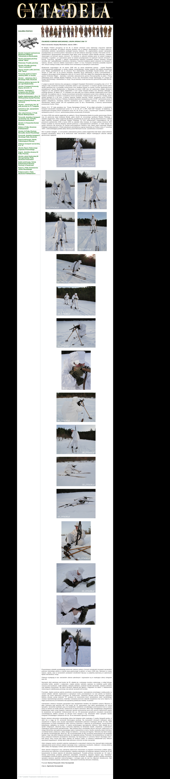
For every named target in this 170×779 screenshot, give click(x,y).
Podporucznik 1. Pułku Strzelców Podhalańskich (27, 172)
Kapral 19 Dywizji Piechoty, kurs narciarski (29, 101)
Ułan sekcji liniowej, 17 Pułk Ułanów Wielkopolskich (27, 113)
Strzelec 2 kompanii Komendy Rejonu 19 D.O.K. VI (28, 87)
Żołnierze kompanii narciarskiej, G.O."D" (29, 144)
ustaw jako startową (92, 2)
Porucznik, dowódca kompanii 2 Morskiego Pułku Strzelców (29, 136)
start (69, 2)
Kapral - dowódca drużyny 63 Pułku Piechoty (28, 152)
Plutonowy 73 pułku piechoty (28, 63)
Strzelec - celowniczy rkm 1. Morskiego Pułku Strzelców (27, 78)
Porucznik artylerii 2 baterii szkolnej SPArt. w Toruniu (27, 74)
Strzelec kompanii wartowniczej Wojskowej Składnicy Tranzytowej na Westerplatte (29, 54)
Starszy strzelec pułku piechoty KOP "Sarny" (29, 70)
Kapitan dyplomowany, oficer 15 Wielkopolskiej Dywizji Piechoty (29, 97)
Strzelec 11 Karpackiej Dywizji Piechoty (28, 123)
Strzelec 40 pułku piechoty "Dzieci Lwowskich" (27, 66)
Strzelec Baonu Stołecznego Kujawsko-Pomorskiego (27, 148)
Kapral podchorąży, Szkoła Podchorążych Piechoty (27, 140)
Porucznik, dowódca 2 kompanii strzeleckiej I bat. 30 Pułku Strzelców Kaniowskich (29, 118)
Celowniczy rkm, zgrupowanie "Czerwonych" (28, 109)
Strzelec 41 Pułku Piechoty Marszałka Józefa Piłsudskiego (28, 132)
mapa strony (103, 2)
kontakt (110, 2)
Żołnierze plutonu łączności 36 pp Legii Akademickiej (28, 83)
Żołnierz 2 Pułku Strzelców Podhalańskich (27, 127)
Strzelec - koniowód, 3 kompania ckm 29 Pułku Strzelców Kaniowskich (26, 92)
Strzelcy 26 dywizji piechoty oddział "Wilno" (27, 59)
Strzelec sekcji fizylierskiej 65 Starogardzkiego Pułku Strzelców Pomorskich (28, 157)
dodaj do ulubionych (78, 2)
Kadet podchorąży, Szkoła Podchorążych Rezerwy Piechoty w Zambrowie (27, 163)
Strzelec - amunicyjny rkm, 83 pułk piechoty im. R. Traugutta (28, 105)
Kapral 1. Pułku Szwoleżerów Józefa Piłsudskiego (28, 168)
